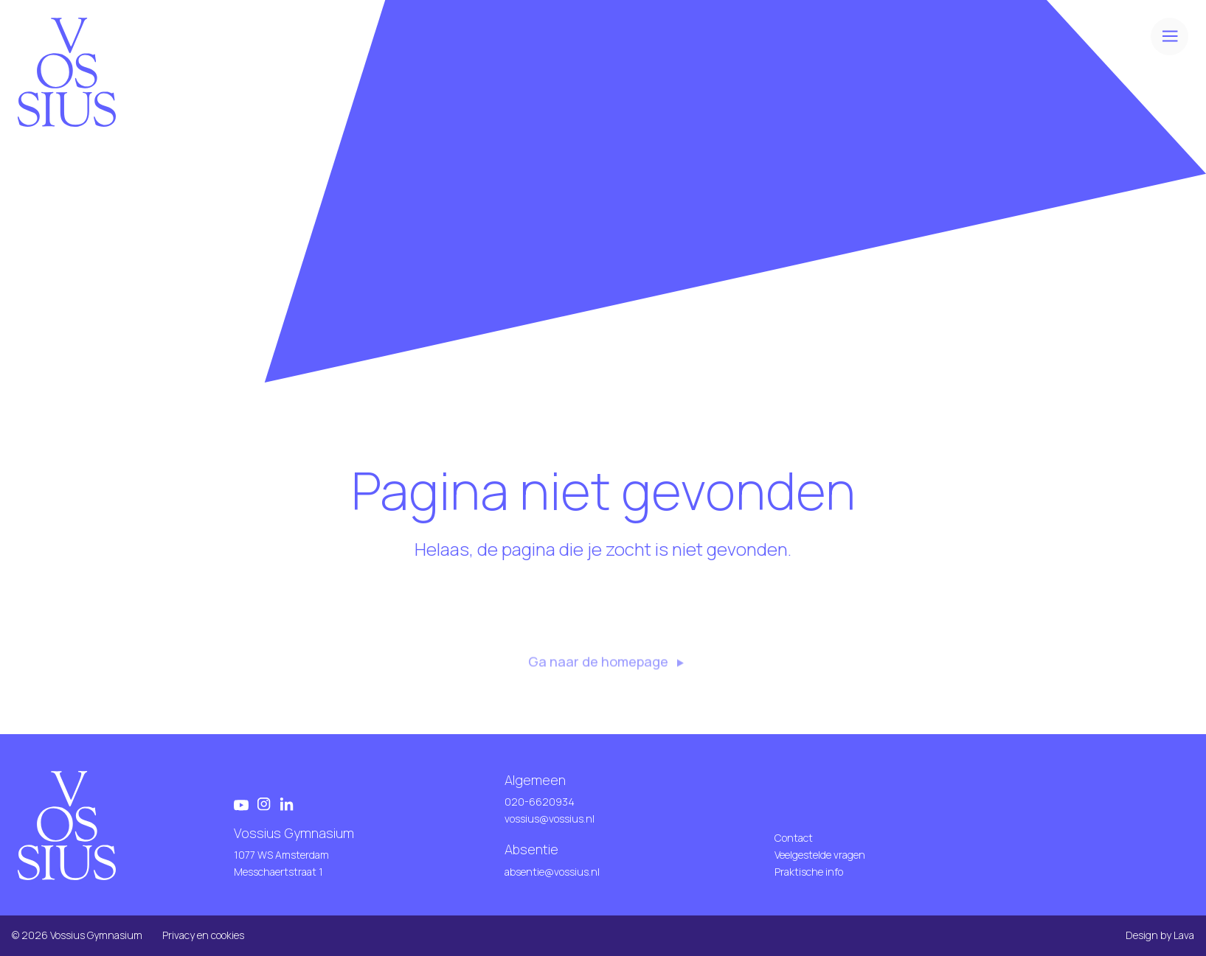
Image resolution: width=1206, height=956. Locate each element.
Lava (1184, 935)
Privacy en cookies (203, 935)
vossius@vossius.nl (550, 819)
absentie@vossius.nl (552, 872)
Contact (793, 838)
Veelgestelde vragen (819, 855)
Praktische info (808, 872)
